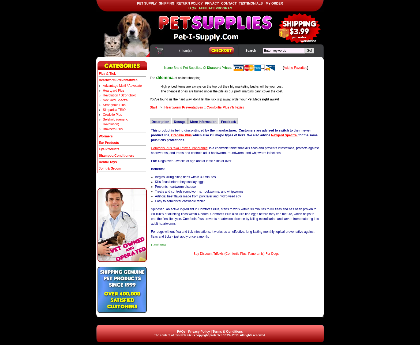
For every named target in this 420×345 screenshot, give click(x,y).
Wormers (106, 136)
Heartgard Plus (113, 90)
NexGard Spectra (115, 100)
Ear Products (109, 143)
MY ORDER (274, 3)
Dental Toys (108, 162)
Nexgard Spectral (284, 135)
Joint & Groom (110, 168)
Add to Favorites (295, 68)
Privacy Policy (199, 331)
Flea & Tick (107, 74)
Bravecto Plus (113, 129)
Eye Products (109, 149)
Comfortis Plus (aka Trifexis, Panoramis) (179, 148)
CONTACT (229, 3)
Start (153, 107)
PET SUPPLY (147, 3)
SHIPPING (166, 3)
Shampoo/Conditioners (116, 156)
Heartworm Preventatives (183, 107)
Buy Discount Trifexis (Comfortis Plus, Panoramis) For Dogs (236, 254)
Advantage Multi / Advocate (122, 86)
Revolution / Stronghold (119, 95)
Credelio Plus (112, 115)
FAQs (181, 331)
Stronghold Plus (114, 105)
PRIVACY (212, 3)
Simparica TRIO (114, 110)
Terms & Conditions (228, 331)
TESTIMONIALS (251, 3)
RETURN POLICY (190, 3)
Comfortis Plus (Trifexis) (225, 107)
